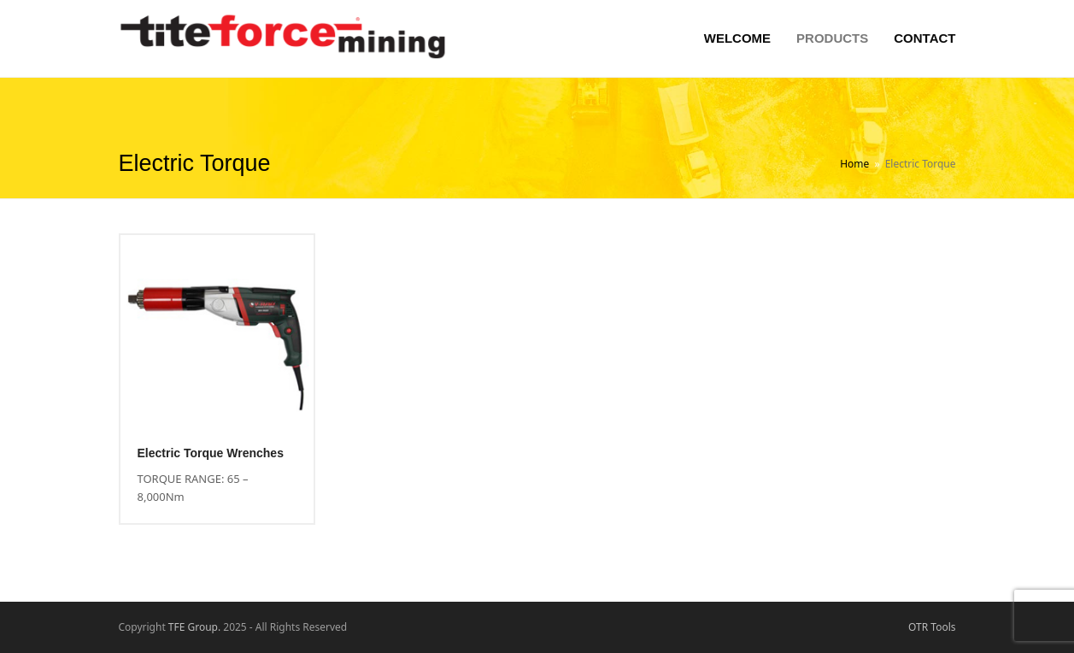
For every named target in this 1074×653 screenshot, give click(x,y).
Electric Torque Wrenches (211, 453)
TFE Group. (194, 627)
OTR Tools (931, 627)
